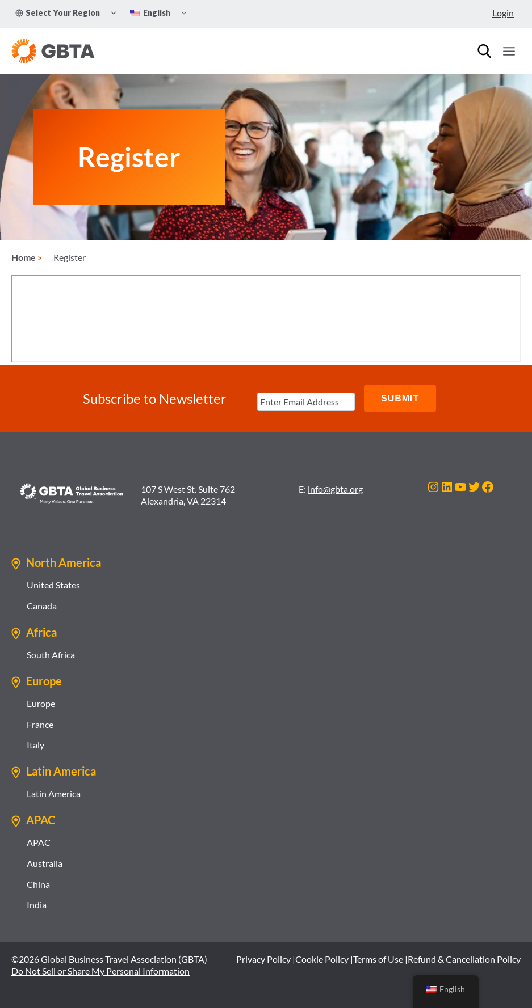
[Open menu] (509, 51)
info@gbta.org (335, 489)
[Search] (484, 51)
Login (503, 12)
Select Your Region (57, 13)
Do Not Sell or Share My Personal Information (100, 970)
